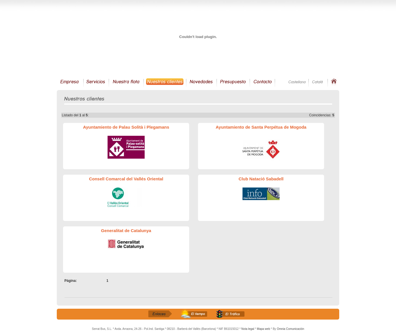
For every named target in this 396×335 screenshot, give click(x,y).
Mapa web (263, 328)
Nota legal (247, 328)
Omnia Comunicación (290, 328)
